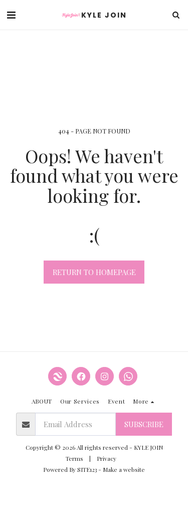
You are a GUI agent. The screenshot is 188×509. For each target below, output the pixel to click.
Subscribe (143, 424)
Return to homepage (94, 272)
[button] (11, 14)
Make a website (124, 469)
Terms (74, 458)
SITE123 (87, 469)
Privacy (106, 458)
